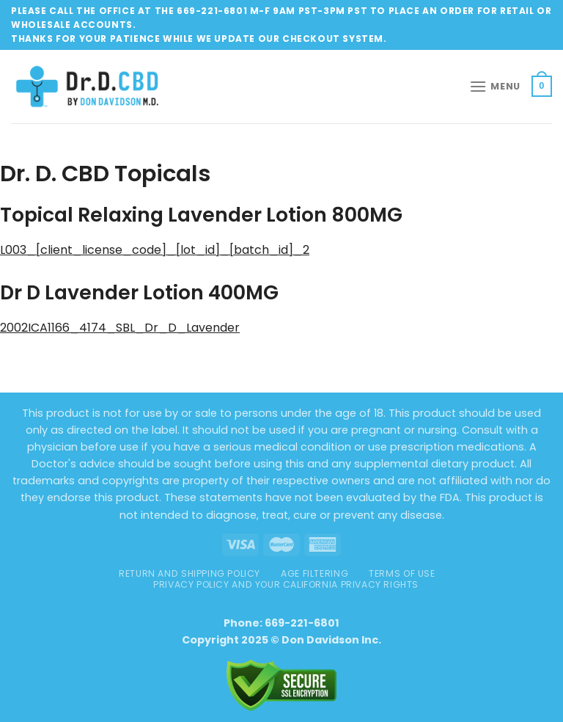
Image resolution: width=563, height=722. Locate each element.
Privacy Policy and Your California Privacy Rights (286, 584)
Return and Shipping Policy (189, 573)
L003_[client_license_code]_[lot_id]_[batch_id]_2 (154, 249)
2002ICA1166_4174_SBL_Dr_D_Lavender (120, 327)
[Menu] (494, 86)
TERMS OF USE (402, 573)
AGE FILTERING (314, 573)
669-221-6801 (302, 623)
